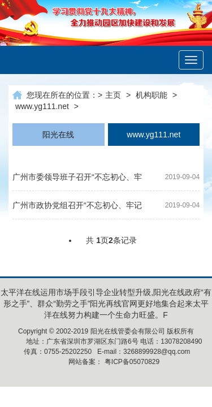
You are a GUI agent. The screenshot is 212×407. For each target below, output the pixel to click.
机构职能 (151, 94)
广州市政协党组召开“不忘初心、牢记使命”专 (77, 207)
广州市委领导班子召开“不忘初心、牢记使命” (77, 178)
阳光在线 (58, 134)
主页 (113, 94)
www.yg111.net (42, 106)
